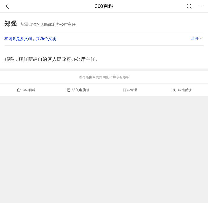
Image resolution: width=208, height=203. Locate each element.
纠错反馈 (182, 90)
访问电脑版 (78, 90)
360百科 (104, 6)
